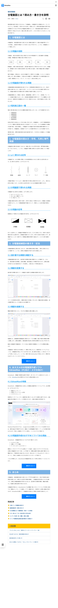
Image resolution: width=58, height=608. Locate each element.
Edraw (16, 18)
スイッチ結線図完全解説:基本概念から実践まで (21, 518)
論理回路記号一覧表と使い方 (17, 508)
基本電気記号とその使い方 (15, 538)
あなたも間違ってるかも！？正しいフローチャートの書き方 (23, 542)
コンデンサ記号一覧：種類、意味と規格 (19, 516)
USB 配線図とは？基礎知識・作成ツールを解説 (21, 510)
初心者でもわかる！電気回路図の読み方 (19, 534)
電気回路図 (11, 12)
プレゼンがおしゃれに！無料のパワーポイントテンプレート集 (24, 530)
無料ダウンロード (29, 361)
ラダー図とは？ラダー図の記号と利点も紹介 (20, 513)
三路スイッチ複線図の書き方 (17, 505)
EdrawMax (14, 377)
